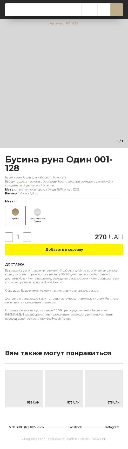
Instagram (112, 427)
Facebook (75, 427)
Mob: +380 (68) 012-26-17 (27, 427)
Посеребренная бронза (37, 220)
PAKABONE (43, 9)
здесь (23, 181)
